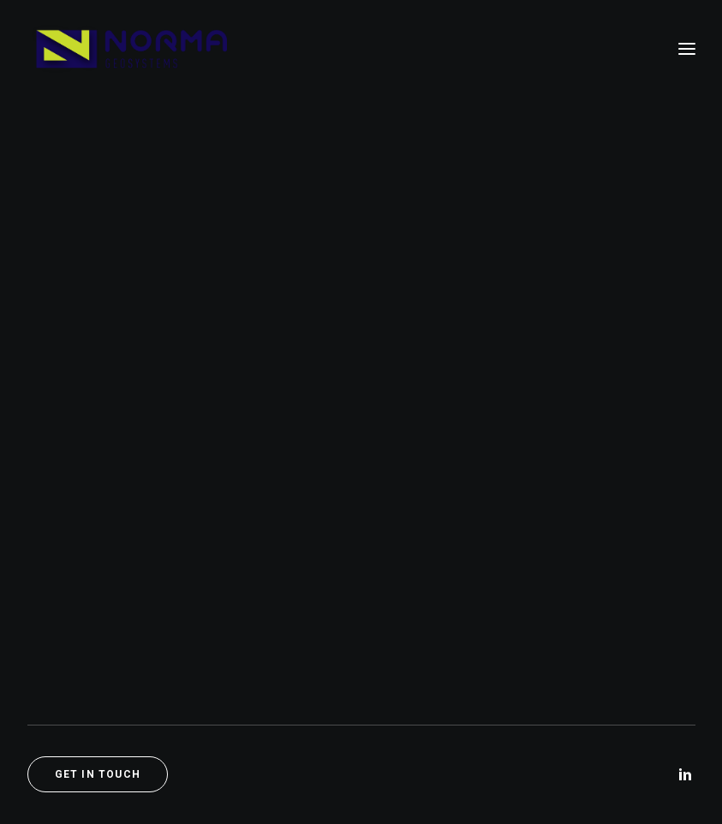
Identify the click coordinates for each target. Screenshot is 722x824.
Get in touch (97, 774)
